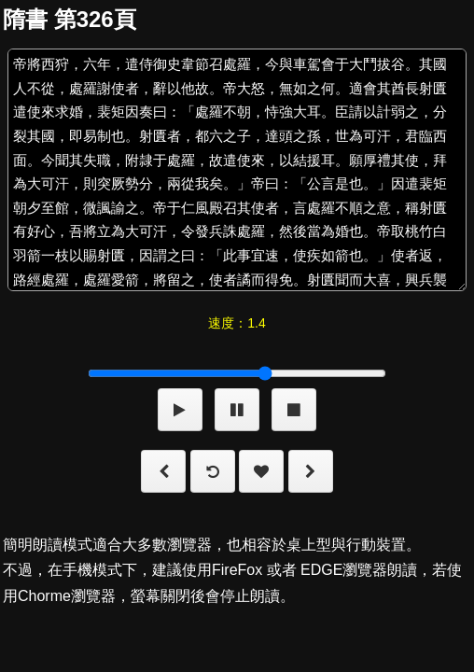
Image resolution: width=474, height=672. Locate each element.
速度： (236, 322)
